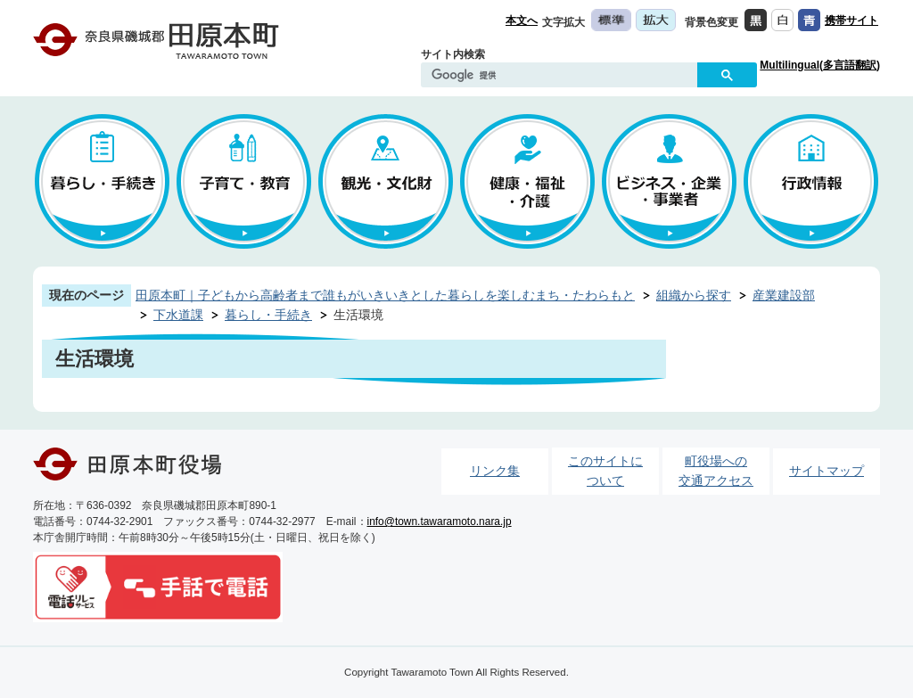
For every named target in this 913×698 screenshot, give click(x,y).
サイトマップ (826, 471)
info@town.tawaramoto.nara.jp (439, 521)
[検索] (563, 75)
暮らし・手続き (268, 315)
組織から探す (693, 295)
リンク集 (495, 471)
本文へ (522, 20)
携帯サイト (851, 20)
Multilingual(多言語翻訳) (820, 65)
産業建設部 (784, 295)
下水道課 (178, 315)
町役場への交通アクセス (716, 471)
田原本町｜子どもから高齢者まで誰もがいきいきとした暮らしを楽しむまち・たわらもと (385, 295)
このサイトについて (605, 471)
